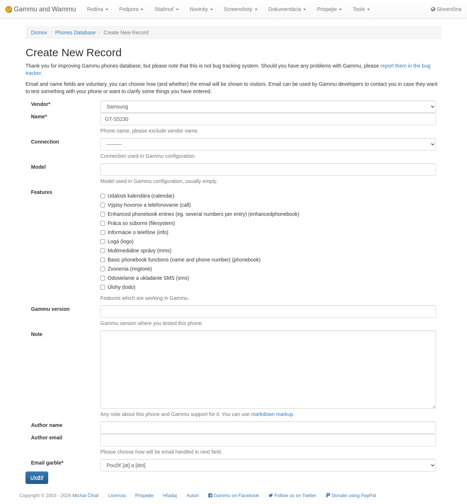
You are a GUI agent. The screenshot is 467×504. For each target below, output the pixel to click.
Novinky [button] (201, 9)
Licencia (117, 495)
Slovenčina (446, 9)
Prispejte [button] (329, 9)
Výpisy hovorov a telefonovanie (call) (145, 205)
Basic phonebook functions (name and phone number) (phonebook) (180, 260)
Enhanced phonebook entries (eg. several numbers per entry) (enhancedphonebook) (199, 214)
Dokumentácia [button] (287, 9)
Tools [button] (361, 9)
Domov (39, 32)
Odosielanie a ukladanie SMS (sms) (144, 278)
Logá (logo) (117, 241)
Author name (46, 425)
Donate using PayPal (351, 495)
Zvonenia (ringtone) (126, 269)
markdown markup (272, 414)
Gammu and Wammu (40, 9)
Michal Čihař (85, 495)
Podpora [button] (131, 9)
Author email (46, 437)
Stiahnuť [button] (166, 9)
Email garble (47, 463)
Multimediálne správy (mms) (135, 250)
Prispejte (144, 495)
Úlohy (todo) (117, 287)
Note (36, 334)
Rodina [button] (97, 9)
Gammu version (50, 309)
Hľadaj (170, 495)
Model (38, 167)
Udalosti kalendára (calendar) (137, 196)
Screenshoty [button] (241, 9)
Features (41, 192)
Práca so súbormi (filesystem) (137, 223)
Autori (192, 495)
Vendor (40, 104)
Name (39, 116)
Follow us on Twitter (292, 495)
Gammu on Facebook (233, 495)
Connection (45, 142)
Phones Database (75, 32)
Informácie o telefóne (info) (134, 232)
